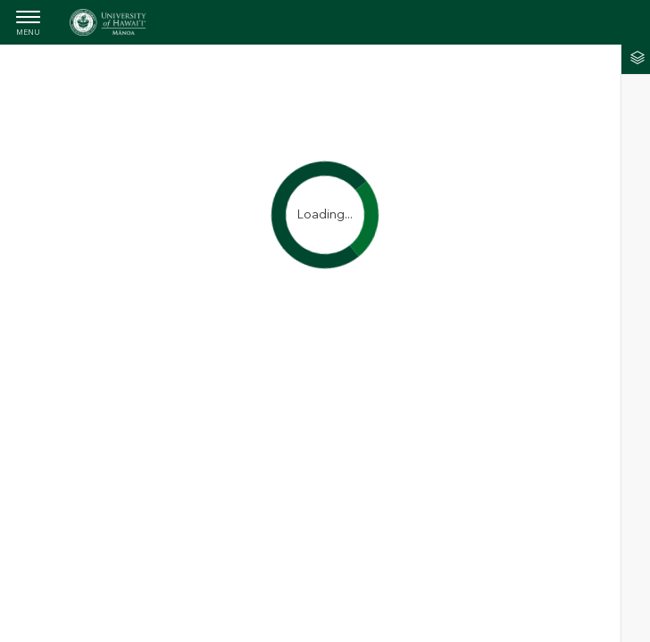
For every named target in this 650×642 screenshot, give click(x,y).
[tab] (635, 59)
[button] (635, 59)
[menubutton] (28, 24)
